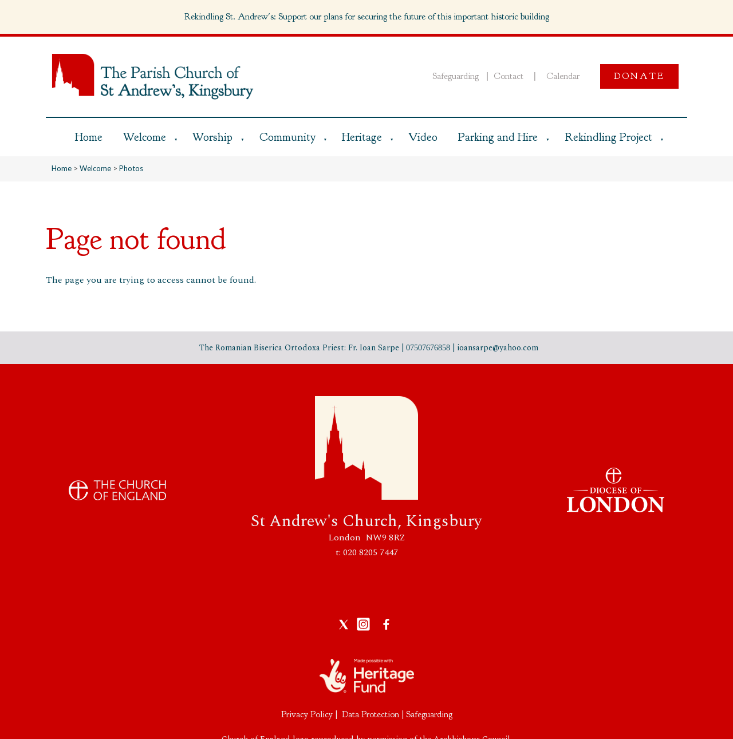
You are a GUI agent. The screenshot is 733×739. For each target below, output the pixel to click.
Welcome (144, 137)
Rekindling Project (608, 137)
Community (287, 137)
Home (89, 137)
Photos (131, 168)
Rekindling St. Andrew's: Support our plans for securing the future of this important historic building (366, 16)
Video (423, 137)
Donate (639, 76)
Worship (212, 137)
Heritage (362, 137)
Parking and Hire (498, 137)
